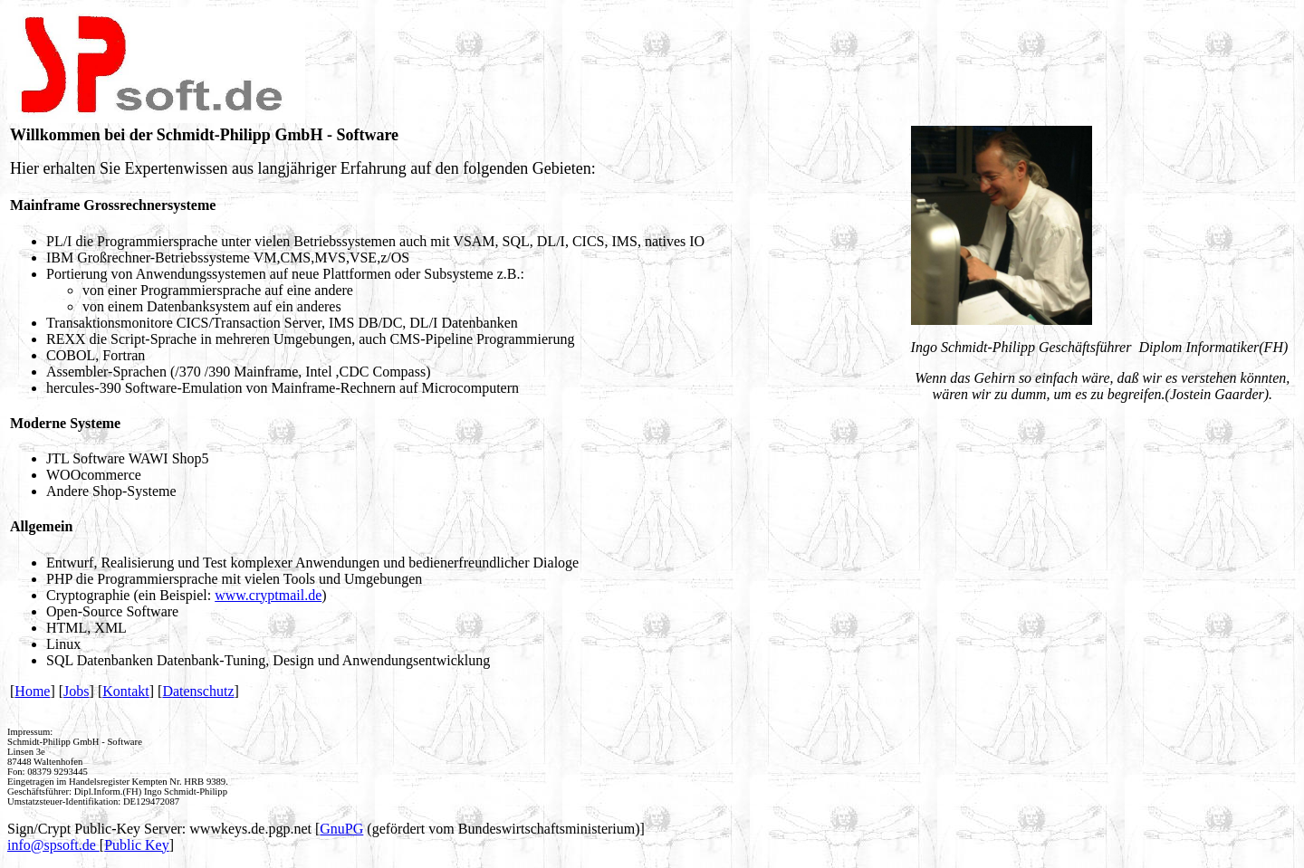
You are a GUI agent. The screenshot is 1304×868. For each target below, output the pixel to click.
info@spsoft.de (53, 845)
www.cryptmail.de (268, 595)
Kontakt (125, 691)
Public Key (136, 845)
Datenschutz (198, 691)
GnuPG (341, 828)
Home (32, 691)
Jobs (76, 691)
